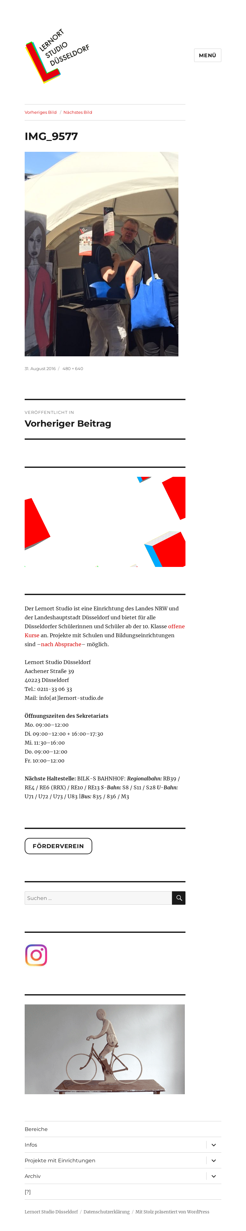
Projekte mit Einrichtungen (60, 1160)
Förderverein (58, 846)
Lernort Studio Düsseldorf (51, 1212)
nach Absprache (61, 644)
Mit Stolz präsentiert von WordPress (172, 1212)
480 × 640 (72, 368)
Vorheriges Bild (41, 112)
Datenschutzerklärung (107, 1212)
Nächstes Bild (77, 112)
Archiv (33, 1176)
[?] (28, 1192)
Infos (31, 1145)
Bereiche (36, 1129)
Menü (208, 55)
